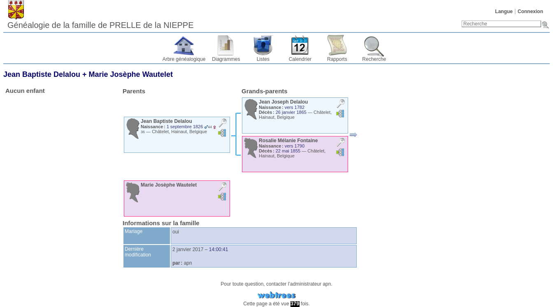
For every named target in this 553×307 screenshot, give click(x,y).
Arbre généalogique (184, 59)
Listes (263, 59)
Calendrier (300, 59)
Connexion (530, 11)
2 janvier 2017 (187, 249)
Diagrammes (226, 59)
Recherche (374, 59)
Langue (504, 11)
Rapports (337, 59)
